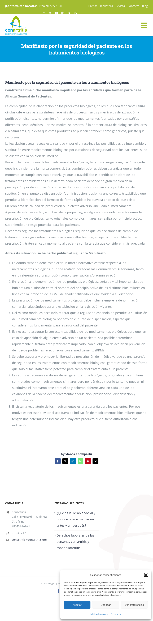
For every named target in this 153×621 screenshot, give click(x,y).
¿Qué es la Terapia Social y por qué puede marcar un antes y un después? (75, 519)
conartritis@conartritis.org (29, 540)
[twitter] (50, 13)
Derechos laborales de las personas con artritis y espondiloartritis (75, 541)
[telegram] (69, 13)
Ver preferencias (134, 604)
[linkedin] (75, 13)
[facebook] (44, 13)
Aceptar (77, 604)
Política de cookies (99, 614)
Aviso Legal (48, 583)
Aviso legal (116, 614)
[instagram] (62, 13)
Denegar (106, 604)
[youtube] (56, 13)
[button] (146, 575)
